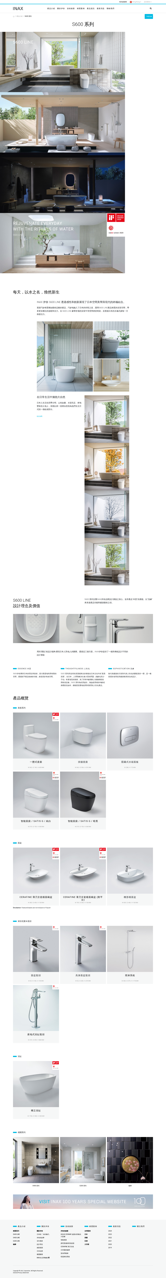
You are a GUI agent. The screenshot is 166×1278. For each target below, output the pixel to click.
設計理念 (40, 1244)
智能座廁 (64, 1240)
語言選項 (147, 2)
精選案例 (81, 8)
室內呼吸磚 (64, 1253)
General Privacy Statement (21, 1272)
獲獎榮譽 (40, 1254)
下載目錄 (149, 16)
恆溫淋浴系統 (65, 1256)
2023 (110, 1234)
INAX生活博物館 (43, 1258)
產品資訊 (91, 8)
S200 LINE (16, 1241)
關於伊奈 (61, 8)
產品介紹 (51, 8)
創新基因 (40, 1248)
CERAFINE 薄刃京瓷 (67, 1246)
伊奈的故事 (40, 1237)
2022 (110, 1237)
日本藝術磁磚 (65, 1250)
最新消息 (101, 8)
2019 (110, 1248)
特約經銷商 (123, 2)
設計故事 (39, 416)
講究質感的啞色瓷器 (67, 1243)
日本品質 (40, 1251)
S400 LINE (16, 1237)
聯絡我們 (110, 8)
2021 (110, 1241)
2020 (110, 1244)
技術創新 (71, 8)
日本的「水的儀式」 (43, 1234)
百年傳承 (40, 1241)
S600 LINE (16, 1234)
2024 (110, 1231)
